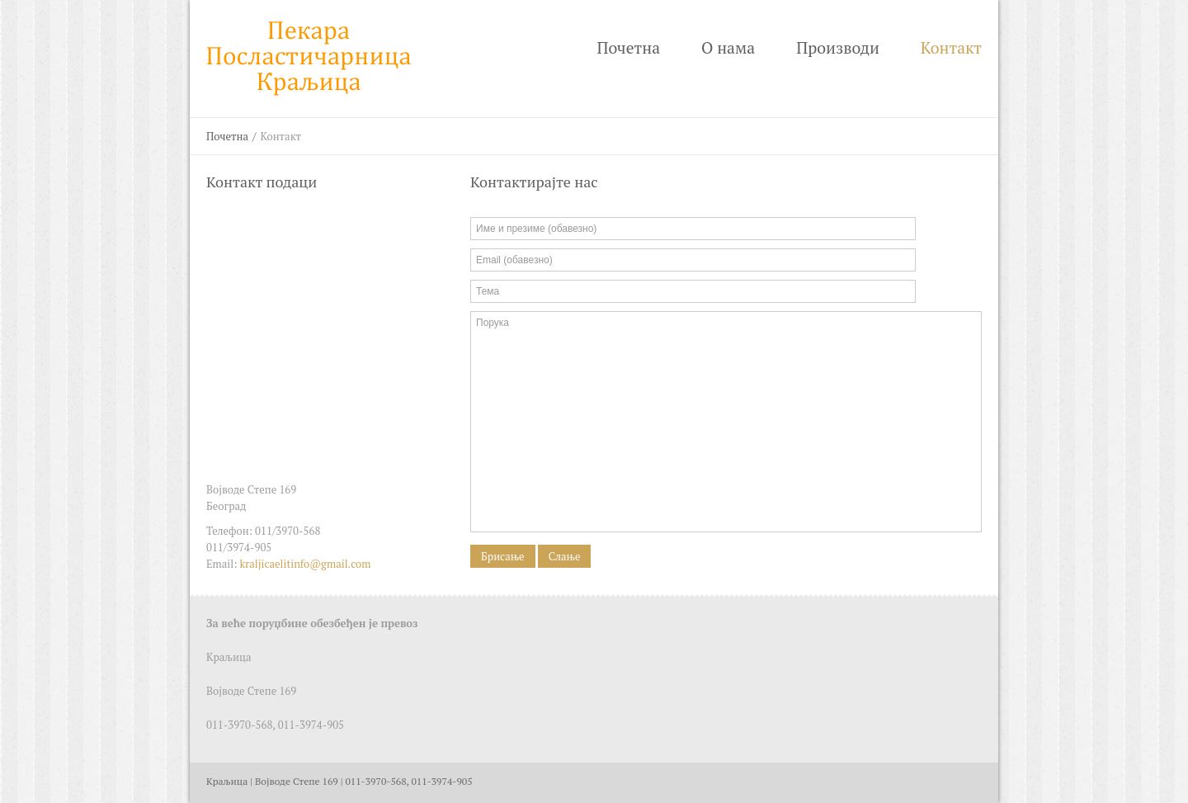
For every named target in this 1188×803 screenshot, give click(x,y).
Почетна (628, 48)
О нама (728, 48)
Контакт (951, 48)
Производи (837, 48)
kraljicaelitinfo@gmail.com (305, 563)
